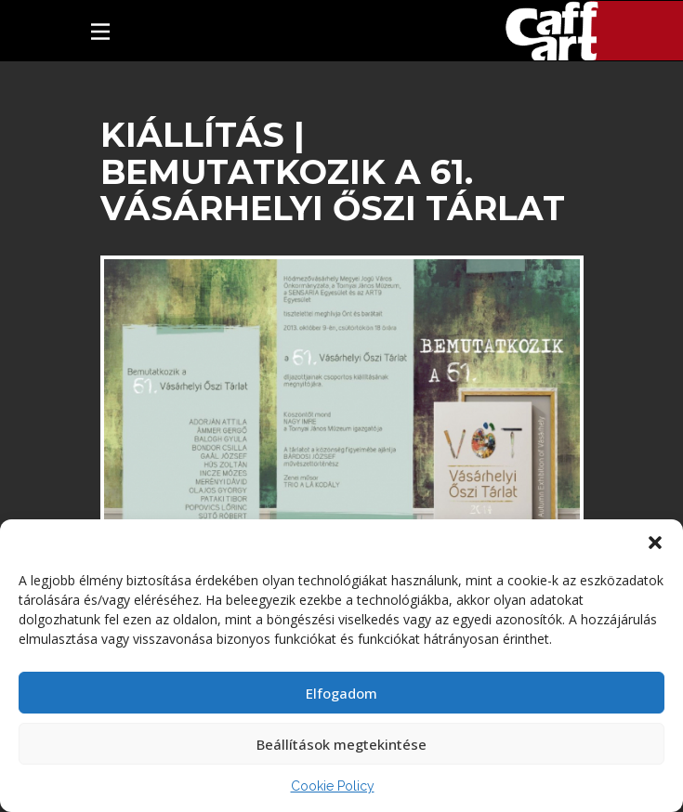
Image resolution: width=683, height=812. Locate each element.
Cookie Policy (332, 786)
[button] (655, 542)
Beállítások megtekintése (341, 744)
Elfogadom (341, 693)
